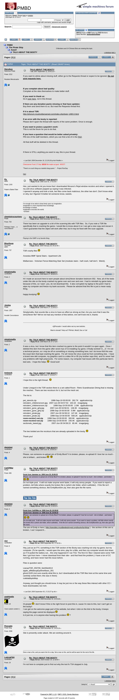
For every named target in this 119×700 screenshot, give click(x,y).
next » (113, 52)
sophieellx (9, 596)
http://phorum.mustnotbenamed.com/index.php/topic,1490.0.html (51, 114)
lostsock (8, 373)
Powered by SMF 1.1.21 (48, 694)
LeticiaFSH (9, 657)
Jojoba (7, 305)
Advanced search (59, 27)
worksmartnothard (93, 34)
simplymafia (10, 272)
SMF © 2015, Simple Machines (68, 694)
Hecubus (8, 69)
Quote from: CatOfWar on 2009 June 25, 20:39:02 (40, 510)
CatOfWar (8, 468)
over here (32, 99)
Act (6, 541)
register (30, 15)
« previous (107, 52)
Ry (5, 179)
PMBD (10, 45)
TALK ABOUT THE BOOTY (25, 52)
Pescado (8, 626)
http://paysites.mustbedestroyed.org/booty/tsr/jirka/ (67, 527)
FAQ (80, 137)
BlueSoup (9, 243)
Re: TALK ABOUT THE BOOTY (43, 180)
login (24, 15)
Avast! (14, 50)
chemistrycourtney (13, 216)
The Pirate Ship (16, 47)
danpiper (8, 447)
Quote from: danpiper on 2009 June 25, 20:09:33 (40, 474)
